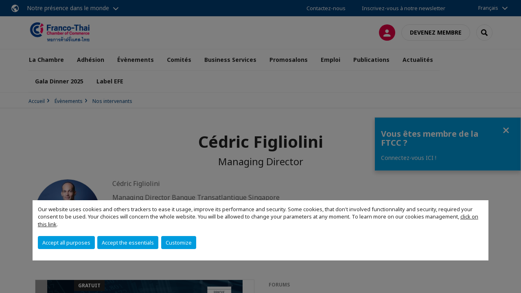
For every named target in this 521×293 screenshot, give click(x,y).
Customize (179, 242)
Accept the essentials (128, 242)
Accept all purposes (66, 242)
